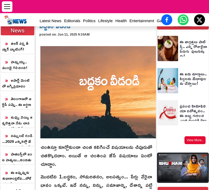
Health (121, 20)
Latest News (50, 20)
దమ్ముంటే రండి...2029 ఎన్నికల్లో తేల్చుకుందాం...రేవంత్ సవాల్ (17, 139)
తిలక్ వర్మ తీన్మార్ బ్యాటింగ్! (15, 46)
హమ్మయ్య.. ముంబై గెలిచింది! (14, 64)
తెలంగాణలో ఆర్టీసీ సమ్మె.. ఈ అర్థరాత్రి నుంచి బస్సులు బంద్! (16, 102)
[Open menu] (7, 6)
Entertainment (141, 20)
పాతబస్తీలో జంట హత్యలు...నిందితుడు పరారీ (17, 157)
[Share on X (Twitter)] (199, 20)
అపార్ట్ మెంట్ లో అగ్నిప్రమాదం (16, 83)
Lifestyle (105, 20)
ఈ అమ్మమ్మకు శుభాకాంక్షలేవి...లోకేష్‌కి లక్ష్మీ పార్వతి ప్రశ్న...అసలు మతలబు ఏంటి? (16, 176)
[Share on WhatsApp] (183, 20)
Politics (89, 20)
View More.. (195, 140)
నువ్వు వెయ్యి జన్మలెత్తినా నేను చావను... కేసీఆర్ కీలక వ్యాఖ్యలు (17, 120)
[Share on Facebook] (167, 20)
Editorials (72, 20)
